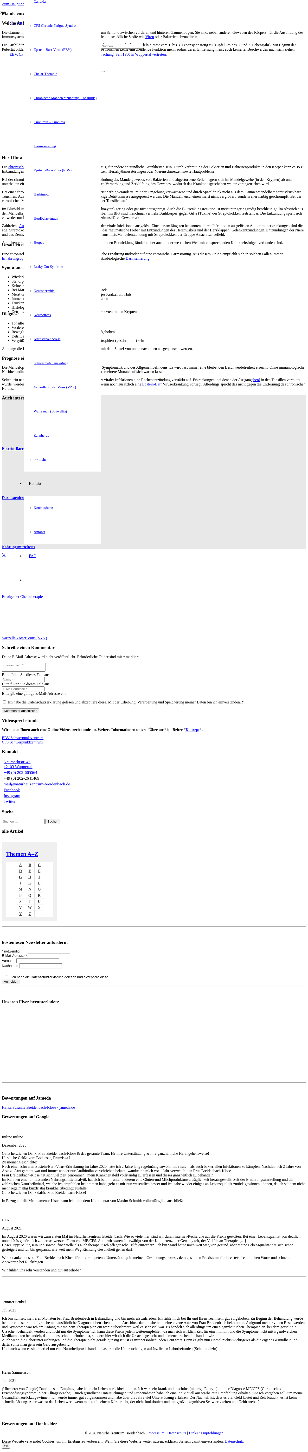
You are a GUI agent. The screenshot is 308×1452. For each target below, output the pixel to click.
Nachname (10, 967)
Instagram (12, 797)
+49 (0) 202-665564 (20, 774)
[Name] (23, 680)
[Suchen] (122, 46)
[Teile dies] (4, 555)
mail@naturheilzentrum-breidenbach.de (37, 785)
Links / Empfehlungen (206, 1434)
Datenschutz (176, 1434)
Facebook (12, 791)
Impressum (156, 1434)
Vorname (9, 962)
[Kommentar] (26, 668)
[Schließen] (103, 71)
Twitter (10, 803)
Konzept (192, 731)
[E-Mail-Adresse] (23, 690)
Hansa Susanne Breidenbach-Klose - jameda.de (38, 1109)
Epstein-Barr (152, 384)
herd (256, 380)
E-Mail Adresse (15, 957)
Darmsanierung (137, 258)
